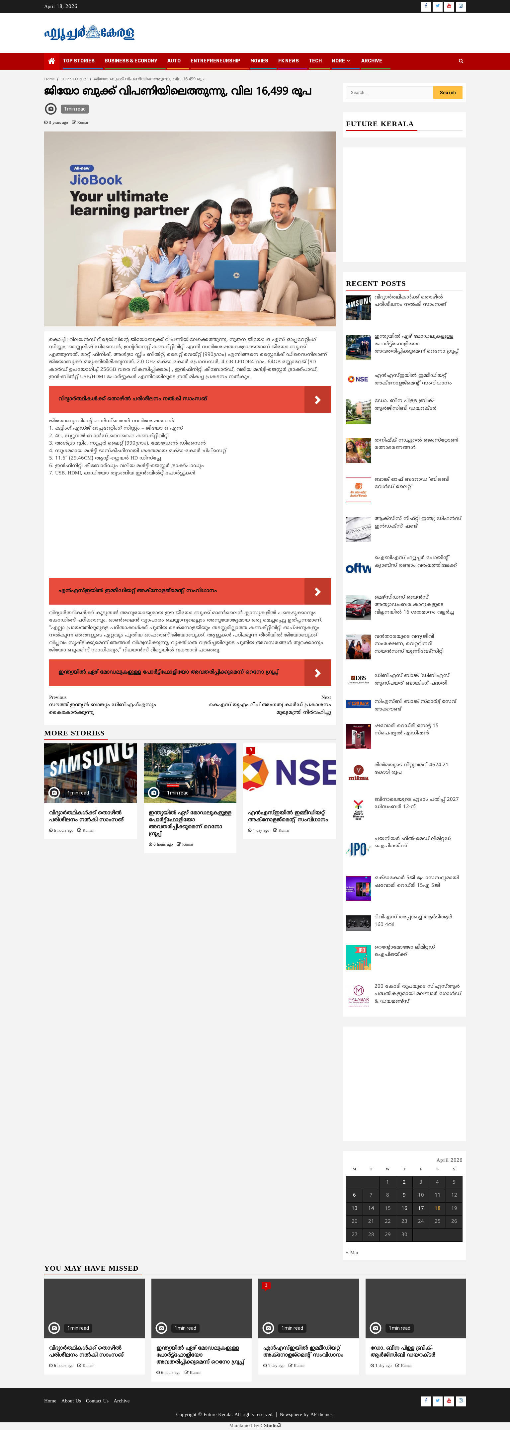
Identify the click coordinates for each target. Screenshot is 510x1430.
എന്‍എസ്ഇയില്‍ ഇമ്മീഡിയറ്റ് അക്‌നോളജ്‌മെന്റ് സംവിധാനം (288, 816)
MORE (338, 61)
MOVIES (259, 61)
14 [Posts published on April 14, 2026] (371, 1209)
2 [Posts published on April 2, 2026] (404, 1182)
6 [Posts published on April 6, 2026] (354, 1196)
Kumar (82, 123)
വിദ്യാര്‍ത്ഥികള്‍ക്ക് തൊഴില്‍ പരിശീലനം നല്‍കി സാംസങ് (86, 816)
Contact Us (97, 1401)
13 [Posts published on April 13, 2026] (355, 1209)
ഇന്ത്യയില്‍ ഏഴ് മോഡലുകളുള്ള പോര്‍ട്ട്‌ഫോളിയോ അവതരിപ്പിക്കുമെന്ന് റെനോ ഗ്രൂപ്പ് (190, 823)
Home (50, 1401)
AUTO (174, 61)
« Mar (352, 1253)
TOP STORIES (79, 61)
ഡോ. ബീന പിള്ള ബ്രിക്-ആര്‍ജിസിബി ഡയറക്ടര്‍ (403, 1352)
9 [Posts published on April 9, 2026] (404, 1196)
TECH (315, 61)
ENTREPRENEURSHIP (215, 61)
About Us (71, 1401)
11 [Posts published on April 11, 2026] (438, 1196)
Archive (371, 61)
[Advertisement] (190, 528)
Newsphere (291, 1415)
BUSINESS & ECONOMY (131, 61)
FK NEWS (288, 61)
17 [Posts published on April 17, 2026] (421, 1209)
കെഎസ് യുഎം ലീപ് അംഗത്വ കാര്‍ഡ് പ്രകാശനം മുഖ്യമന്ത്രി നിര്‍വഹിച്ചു (260, 705)
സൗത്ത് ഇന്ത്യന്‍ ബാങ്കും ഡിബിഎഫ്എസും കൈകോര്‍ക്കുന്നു (119, 705)
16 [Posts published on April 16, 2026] (404, 1209)
